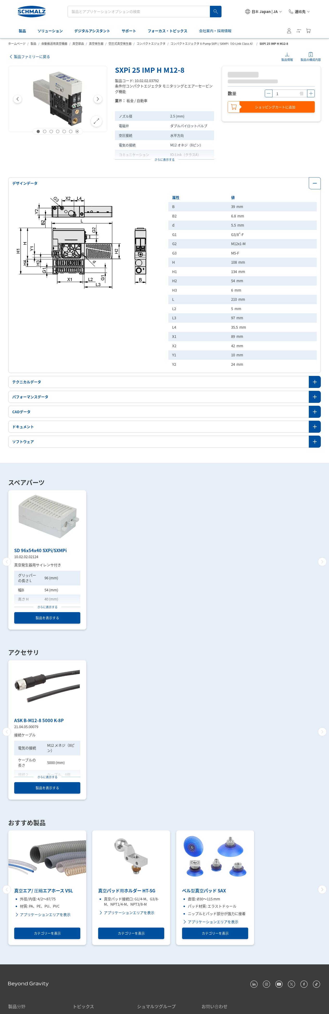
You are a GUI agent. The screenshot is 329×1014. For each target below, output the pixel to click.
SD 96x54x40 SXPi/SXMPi (40, 550)
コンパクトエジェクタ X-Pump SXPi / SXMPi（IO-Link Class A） (212, 43)
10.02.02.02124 (26, 556)
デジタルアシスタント (85, 30)
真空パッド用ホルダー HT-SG (126, 890)
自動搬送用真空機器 (54, 43)
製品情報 (287, 60)
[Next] (98, 99)
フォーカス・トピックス (160, 30)
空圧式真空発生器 (120, 43)
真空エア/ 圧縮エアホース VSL (43, 890)
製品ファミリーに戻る (29, 56)
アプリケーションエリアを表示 (42, 914)
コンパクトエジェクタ (151, 43)
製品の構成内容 (311, 60)
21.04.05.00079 (26, 726)
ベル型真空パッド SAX (204, 890)
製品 (15, 30)
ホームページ (16, 43)
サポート (122, 30)
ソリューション (43, 30)
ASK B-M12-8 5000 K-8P (39, 720)
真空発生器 (96, 43)
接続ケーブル (25, 734)
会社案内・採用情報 (208, 30)
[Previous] (17, 99)
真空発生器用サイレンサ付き (37, 564)
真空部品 (78, 43)
